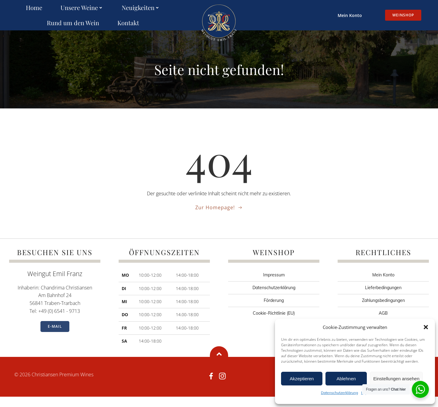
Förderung (274, 310)
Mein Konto (346, 15)
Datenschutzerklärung (339, 392)
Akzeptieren (302, 378)
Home (34, 8)
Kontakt (128, 23)
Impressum (274, 285)
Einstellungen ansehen (396, 378)
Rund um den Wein (73, 23)
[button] (426, 327)
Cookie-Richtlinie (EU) (274, 323)
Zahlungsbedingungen (383, 310)
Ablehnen (346, 378)
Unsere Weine (82, 8)
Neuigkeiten (141, 8)
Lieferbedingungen (383, 298)
